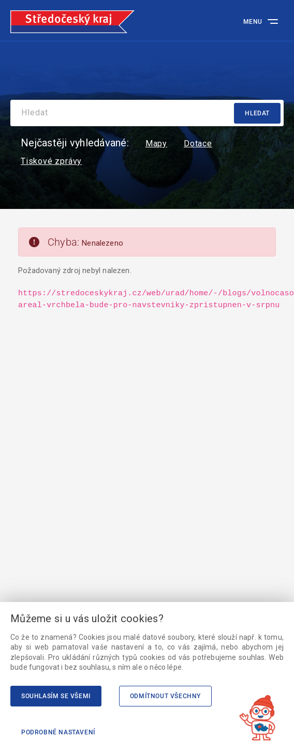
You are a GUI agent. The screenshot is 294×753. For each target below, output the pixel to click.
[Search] (147, 113)
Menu (252, 21)
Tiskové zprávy (51, 161)
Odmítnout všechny (165, 696)
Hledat (257, 113)
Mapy (156, 144)
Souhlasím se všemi (56, 696)
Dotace (198, 144)
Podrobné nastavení (58, 732)
